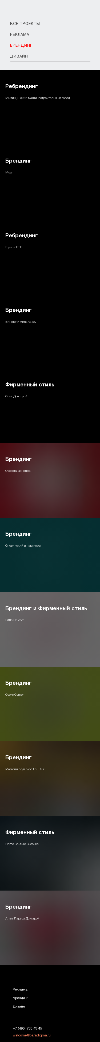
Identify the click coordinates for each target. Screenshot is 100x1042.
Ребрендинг (21, 86)
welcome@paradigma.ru (32, 1035)
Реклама (20, 989)
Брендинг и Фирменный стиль (46, 609)
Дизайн (19, 1006)
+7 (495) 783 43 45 (27, 1028)
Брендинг (18, 161)
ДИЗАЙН (19, 56)
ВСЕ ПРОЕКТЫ (25, 24)
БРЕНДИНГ (21, 45)
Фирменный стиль (29, 385)
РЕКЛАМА (19, 35)
